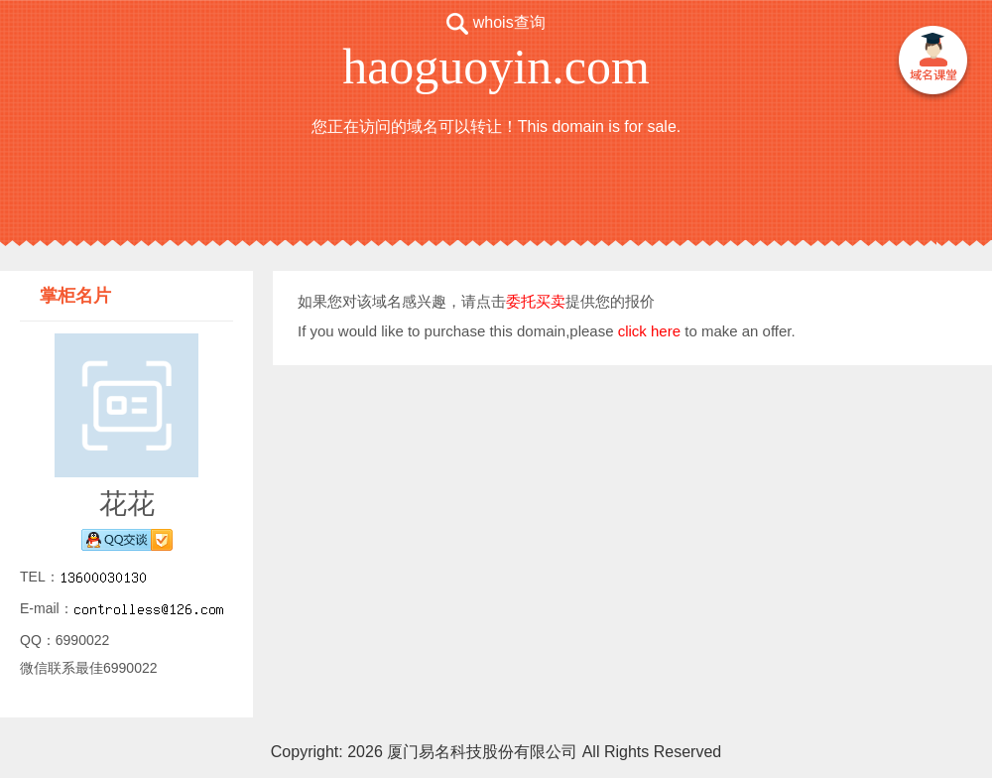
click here (649, 331)
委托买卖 (535, 301)
